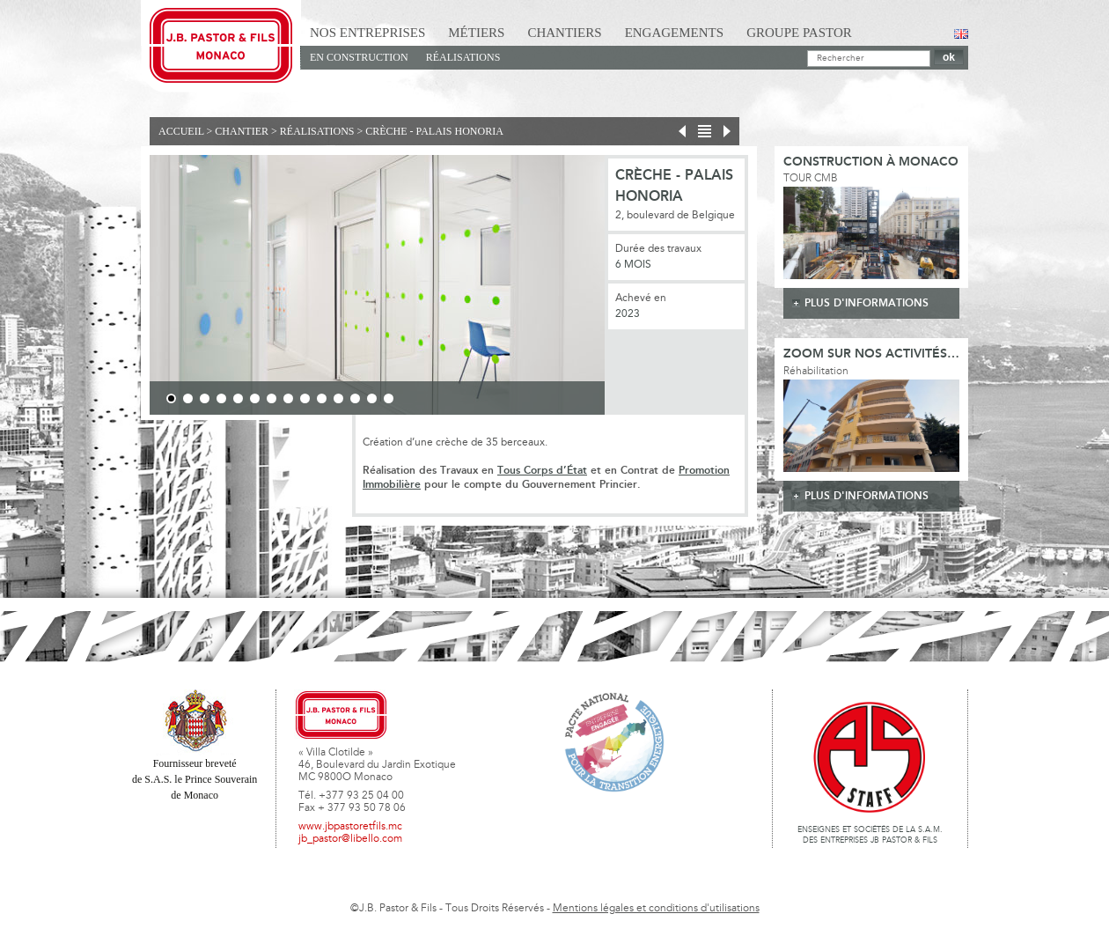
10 (322, 398)
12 (355, 398)
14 (388, 398)
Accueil (181, 131)
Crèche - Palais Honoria (434, 131)
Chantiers (564, 33)
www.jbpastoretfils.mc (350, 827)
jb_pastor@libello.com (350, 839)
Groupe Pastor (799, 33)
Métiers (476, 33)
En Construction (359, 57)
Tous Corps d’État (542, 470)
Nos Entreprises (367, 33)
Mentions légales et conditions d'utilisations (656, 909)
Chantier (241, 131)
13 (372, 398)
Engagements (674, 33)
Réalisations (463, 57)
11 (338, 398)
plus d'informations (866, 303)
